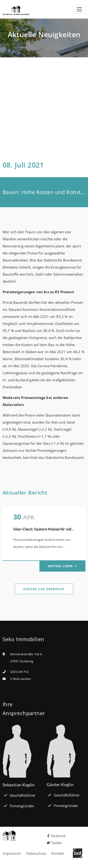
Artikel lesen (61, 566)
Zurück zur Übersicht (44, 589)
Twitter (54, 842)
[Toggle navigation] (79, 9)
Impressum (12, 853)
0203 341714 (19, 672)
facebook (56, 835)
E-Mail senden (20, 679)
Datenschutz (36, 853)
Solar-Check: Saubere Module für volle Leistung (50, 529)
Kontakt (57, 853)
